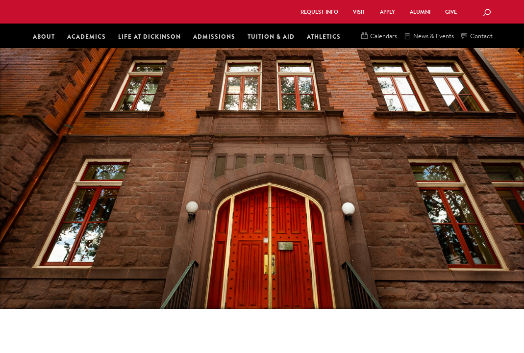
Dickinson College (137, 10)
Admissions (214, 36)
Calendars (379, 36)
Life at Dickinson (149, 36)
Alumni (420, 12)
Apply (387, 12)
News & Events (429, 36)
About (44, 36)
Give (451, 12)
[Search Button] (487, 13)
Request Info (319, 12)
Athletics (324, 36)
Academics (86, 36)
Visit (359, 12)
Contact (477, 36)
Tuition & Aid (271, 36)
